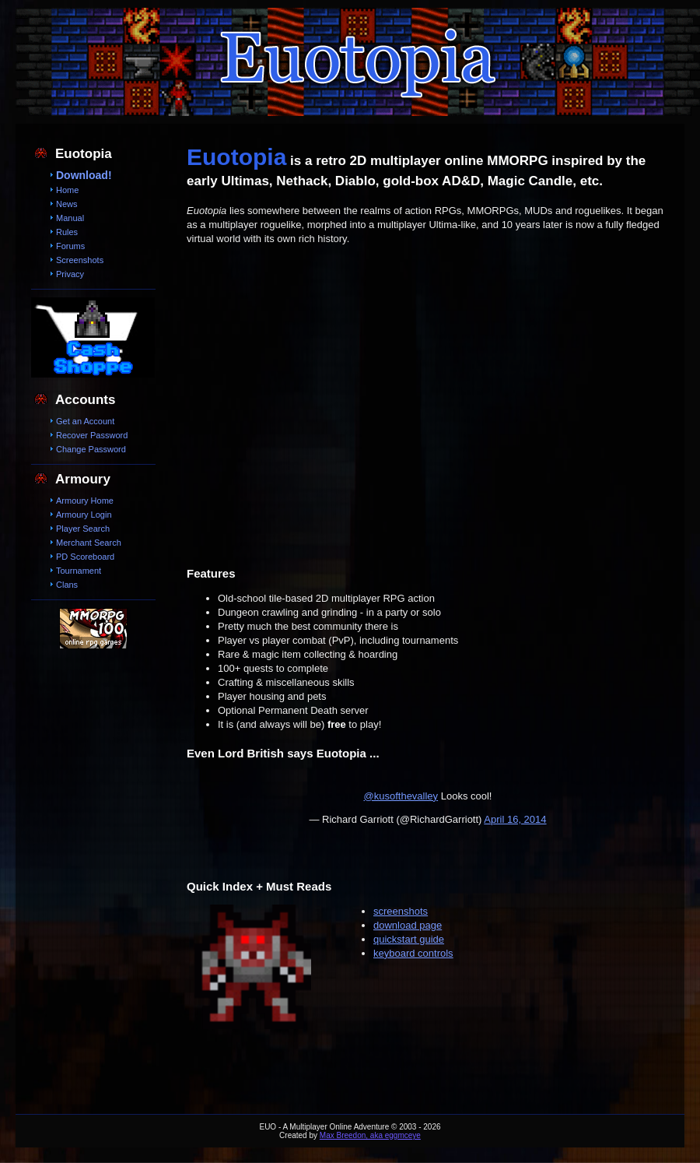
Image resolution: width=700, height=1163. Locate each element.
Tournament (78, 570)
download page (407, 925)
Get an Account (85, 421)
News (67, 204)
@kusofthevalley (401, 796)
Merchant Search (88, 542)
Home (67, 190)
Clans (67, 584)
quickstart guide (408, 939)
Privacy (70, 274)
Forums (70, 246)
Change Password (91, 449)
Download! (84, 175)
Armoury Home (85, 500)
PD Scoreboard (85, 556)
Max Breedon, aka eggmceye (370, 1135)
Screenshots (79, 260)
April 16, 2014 (515, 819)
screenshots (400, 911)
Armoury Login (84, 514)
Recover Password (92, 435)
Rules (67, 232)
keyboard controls (413, 953)
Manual (70, 218)
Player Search (83, 528)
